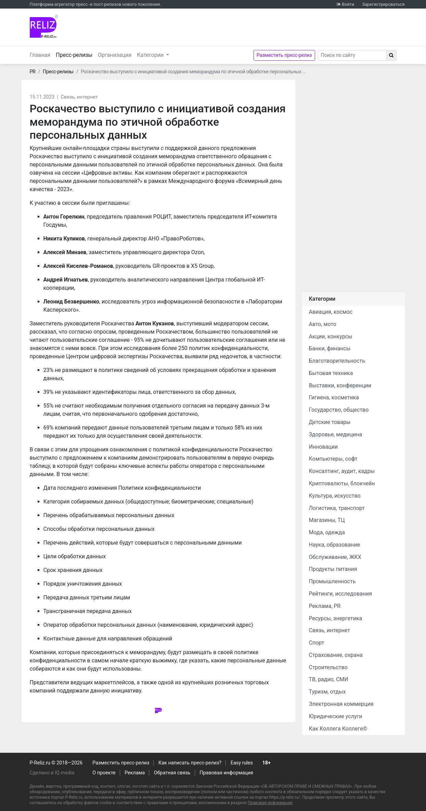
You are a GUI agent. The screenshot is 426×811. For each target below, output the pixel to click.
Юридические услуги (335, 716)
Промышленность (332, 581)
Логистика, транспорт (337, 508)
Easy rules (242, 763)
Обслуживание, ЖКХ (335, 557)
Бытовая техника (331, 373)
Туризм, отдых (327, 691)
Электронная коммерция (341, 704)
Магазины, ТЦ (327, 520)
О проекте (103, 773)
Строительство (328, 667)
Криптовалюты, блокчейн (342, 483)
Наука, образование (334, 544)
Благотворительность (337, 361)
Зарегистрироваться (383, 4)
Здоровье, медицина (335, 434)
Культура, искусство (335, 495)
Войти (348, 4)
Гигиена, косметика (334, 397)
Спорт (316, 642)
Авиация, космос (331, 312)
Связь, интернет (79, 97)
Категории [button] (151, 55)
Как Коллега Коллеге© (338, 728)
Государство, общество (339, 410)
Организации (115, 55)
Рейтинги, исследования (340, 593)
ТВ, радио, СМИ (328, 679)
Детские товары (330, 422)
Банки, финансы (330, 348)
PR (33, 72)
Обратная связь (172, 773)
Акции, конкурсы (330, 336)
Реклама (135, 773)
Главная (40, 55)
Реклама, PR (325, 606)
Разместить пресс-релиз (284, 55)
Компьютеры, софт (333, 459)
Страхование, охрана (336, 655)
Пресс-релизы (75, 54)
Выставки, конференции (340, 385)
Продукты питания (333, 569)
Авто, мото (322, 324)
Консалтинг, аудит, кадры (342, 471)
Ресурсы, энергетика (335, 618)
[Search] (352, 55)
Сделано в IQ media (52, 773)
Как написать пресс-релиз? (189, 763)
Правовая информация (226, 773)
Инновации (323, 447)
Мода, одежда (327, 532)
